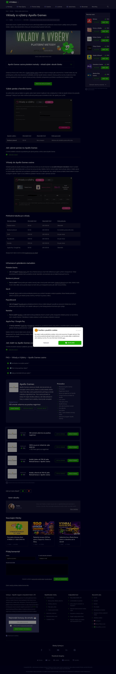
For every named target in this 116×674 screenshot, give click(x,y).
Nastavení (46, 343)
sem (64, 338)
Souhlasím (71, 343)
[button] (78, 330)
